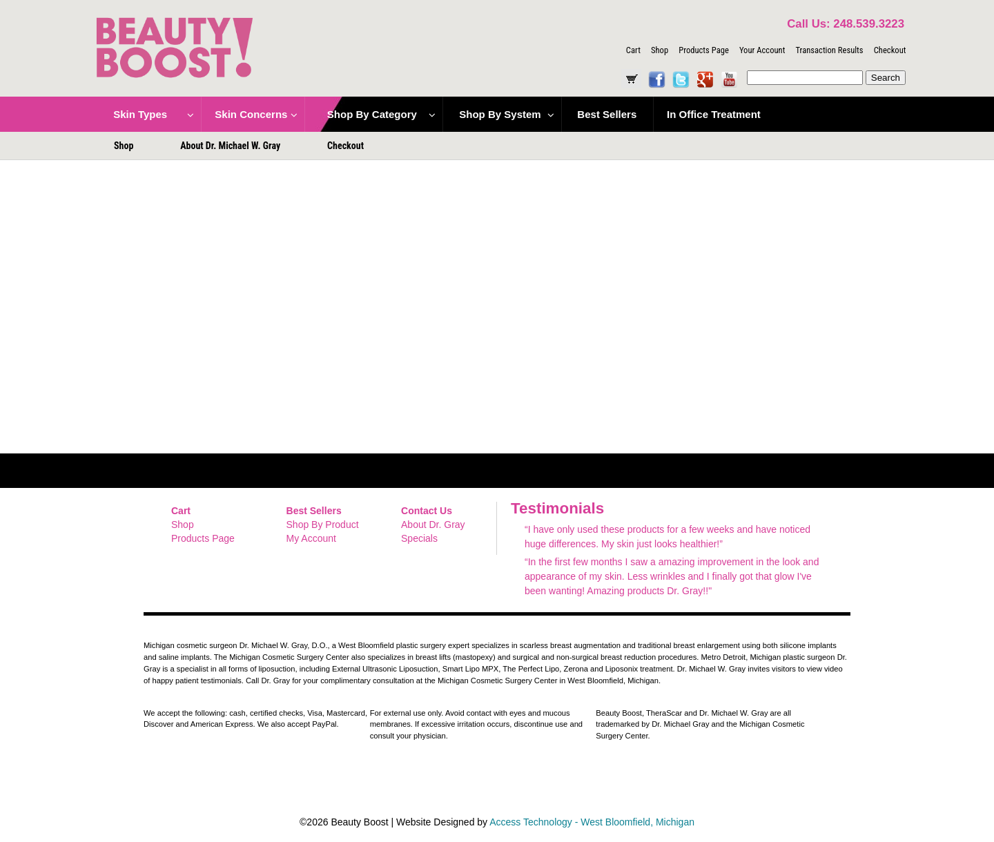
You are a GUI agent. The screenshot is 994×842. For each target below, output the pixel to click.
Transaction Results (829, 50)
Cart (633, 50)
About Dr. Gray (433, 524)
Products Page (704, 50)
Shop (659, 50)
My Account (311, 538)
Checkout (890, 50)
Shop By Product (322, 524)
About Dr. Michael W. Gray (230, 145)
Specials (419, 538)
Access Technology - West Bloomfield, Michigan (591, 822)
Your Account (762, 50)
